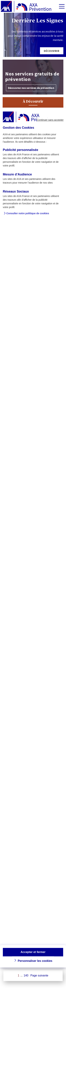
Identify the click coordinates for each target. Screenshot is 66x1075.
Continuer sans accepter (50, 119)
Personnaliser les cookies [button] (35, 960)
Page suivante (39, 975)
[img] (62, 6)
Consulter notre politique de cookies (27, 213)
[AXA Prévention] (26, 6)
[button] (51, 50)
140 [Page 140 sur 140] (26, 975)
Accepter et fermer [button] (33, 952)
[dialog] (33, 538)
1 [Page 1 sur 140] (18, 975)
